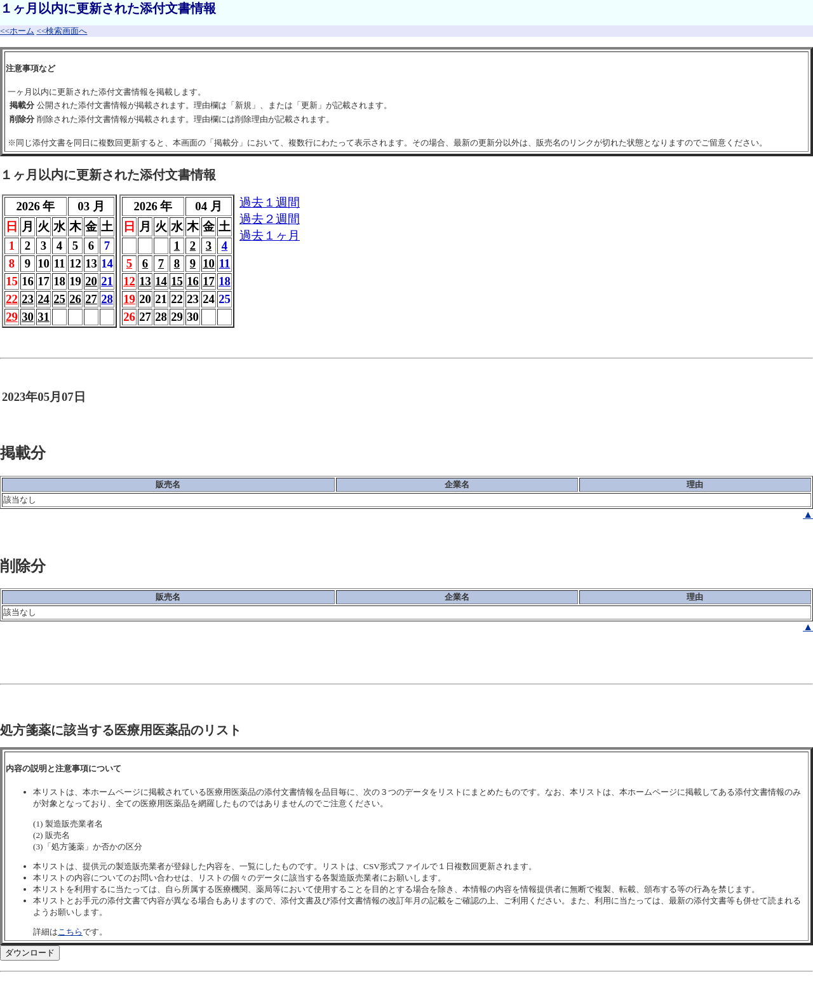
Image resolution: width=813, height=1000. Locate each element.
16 (193, 281)
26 (75, 299)
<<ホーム (17, 31)
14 (161, 281)
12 (129, 281)
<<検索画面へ (61, 31)
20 (91, 281)
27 (91, 299)
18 (224, 281)
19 (129, 299)
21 (107, 281)
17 (209, 281)
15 (177, 281)
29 (12, 316)
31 (43, 316)
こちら (70, 931)
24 (43, 299)
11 (225, 263)
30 (28, 316)
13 (145, 281)
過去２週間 (269, 219)
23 (28, 299)
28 (107, 299)
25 (59, 299)
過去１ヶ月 (269, 235)
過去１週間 (269, 202)
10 (209, 263)
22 (12, 299)
